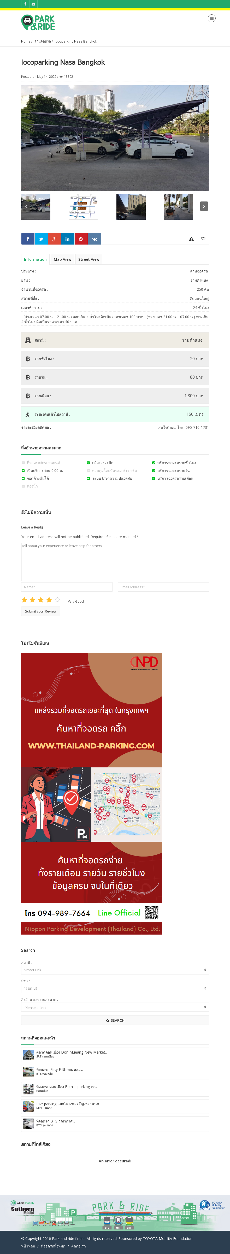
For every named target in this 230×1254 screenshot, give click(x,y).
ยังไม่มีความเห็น (36, 512)
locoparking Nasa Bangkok (76, 41)
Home (26, 41)
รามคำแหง (199, 280)
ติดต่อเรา (78, 1246)
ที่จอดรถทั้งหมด (53, 1246)
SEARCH (115, 1020)
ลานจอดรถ (42, 41)
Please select (115, 1008)
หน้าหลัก (28, 1246)
